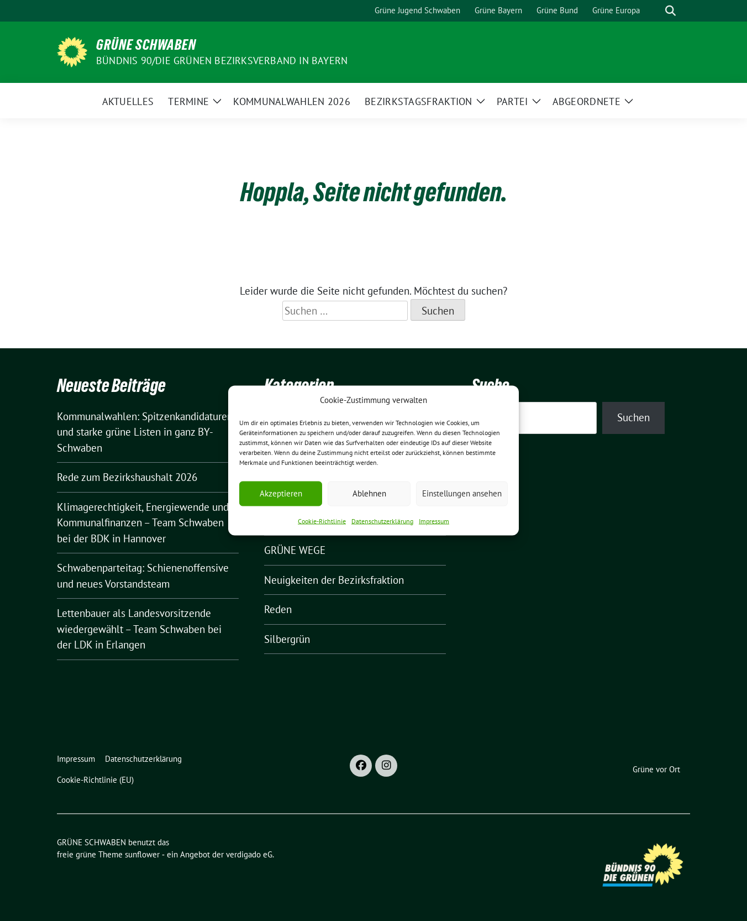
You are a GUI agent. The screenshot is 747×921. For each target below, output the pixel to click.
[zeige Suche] (670, 11)
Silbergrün (287, 639)
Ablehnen (369, 493)
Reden (278, 609)
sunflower (142, 854)
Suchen (633, 417)
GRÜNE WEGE (294, 550)
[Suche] (655, 11)
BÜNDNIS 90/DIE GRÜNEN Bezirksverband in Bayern (222, 60)
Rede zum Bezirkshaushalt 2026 (127, 477)
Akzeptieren (281, 493)
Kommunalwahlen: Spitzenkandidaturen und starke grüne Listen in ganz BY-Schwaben (145, 432)
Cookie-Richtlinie (322, 520)
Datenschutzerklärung (382, 520)
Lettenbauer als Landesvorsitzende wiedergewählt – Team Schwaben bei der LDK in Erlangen (139, 628)
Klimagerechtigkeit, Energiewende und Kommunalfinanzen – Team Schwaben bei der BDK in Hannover (143, 522)
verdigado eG (249, 854)
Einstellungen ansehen (462, 493)
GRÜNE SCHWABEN (146, 44)
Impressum (434, 520)
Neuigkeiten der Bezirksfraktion (334, 580)
